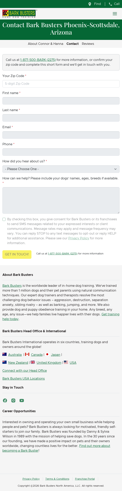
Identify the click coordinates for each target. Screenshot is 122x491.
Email (6, 127)
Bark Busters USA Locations (23, 378)
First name (10, 93)
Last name (10, 110)
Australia (15, 354)
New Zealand (18, 362)
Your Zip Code (13, 76)
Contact (72, 43)
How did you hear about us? (23, 161)
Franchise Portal (85, 479)
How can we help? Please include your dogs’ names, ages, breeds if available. (60, 178)
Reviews (88, 43)
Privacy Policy (78, 238)
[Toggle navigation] (115, 13)
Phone (7, 144)
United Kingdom (49, 362)
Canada (37, 354)
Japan (55, 354)
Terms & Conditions (57, 479)
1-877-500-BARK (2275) (38, 60)
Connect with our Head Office (24, 370)
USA (73, 362)
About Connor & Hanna (45, 43)
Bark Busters (12, 285)
